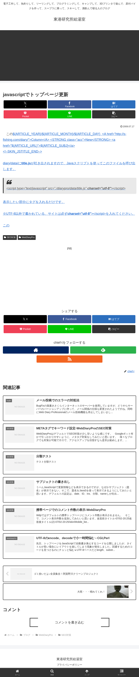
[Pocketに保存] (25, 114)
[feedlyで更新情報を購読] (103, 350)
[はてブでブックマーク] (113, 104)
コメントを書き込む (69, 623)
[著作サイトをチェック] (36, 350)
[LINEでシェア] (69, 114)
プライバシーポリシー (69, 665)
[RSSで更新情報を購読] (69, 359)
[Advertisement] (69, 55)
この (6, 225)
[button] (113, 114)
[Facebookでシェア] (69, 104)
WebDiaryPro (27, 237)
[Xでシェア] (25, 104)
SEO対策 (10, 237)
